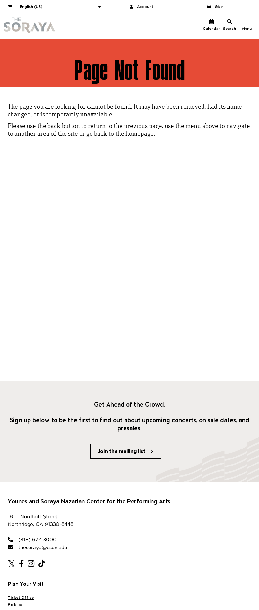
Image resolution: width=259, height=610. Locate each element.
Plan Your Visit (26, 584)
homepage (139, 133)
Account (141, 6)
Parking (15, 604)
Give (215, 6)
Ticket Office (21, 597)
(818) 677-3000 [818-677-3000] (32, 540)
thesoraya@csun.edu (37, 547)
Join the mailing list (121, 451)
